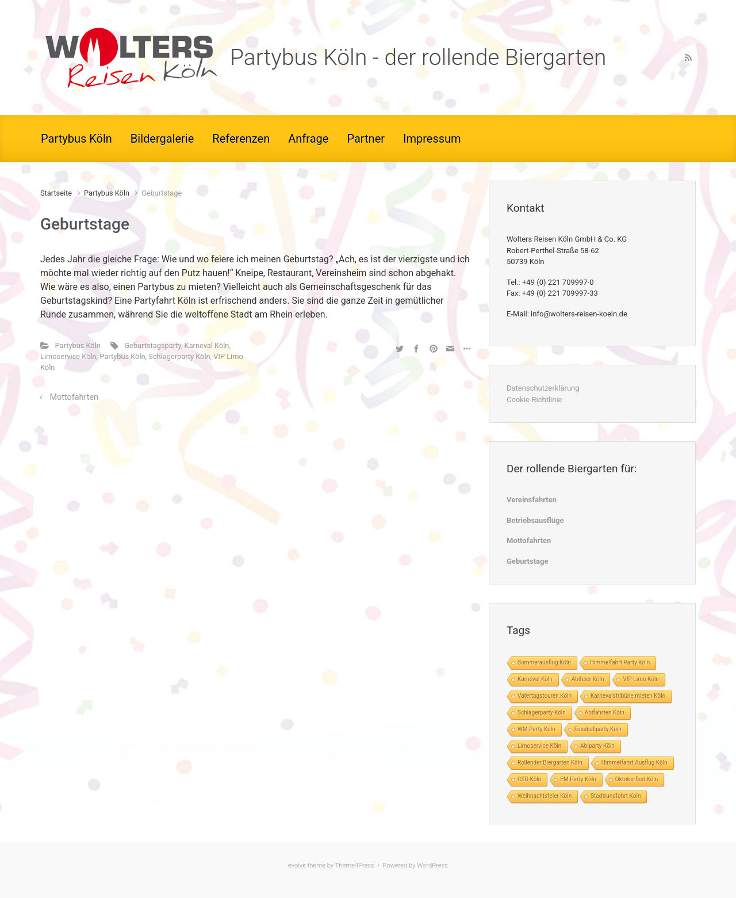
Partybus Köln (106, 193)
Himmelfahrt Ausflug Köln (634, 762)
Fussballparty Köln (598, 729)
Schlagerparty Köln (179, 356)
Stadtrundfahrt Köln (616, 796)
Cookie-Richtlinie (534, 399)
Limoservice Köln (68, 356)
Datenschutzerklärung (543, 388)
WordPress (432, 865)
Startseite (56, 193)
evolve (297, 865)
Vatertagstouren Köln (545, 696)
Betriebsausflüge (535, 520)
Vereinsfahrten (532, 499)
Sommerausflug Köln (544, 662)
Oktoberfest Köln (636, 779)
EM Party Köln (578, 779)
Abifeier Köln (588, 679)
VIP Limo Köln (640, 679)
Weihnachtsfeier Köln (545, 796)
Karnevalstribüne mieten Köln (628, 696)
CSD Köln (529, 779)
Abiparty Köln (597, 746)
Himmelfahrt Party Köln (620, 662)
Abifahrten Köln (604, 712)
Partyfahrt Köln (164, 300)
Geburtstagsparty (152, 345)
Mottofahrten (74, 397)
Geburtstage (527, 561)
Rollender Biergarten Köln (550, 762)
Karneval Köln (207, 345)
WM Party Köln (536, 729)
